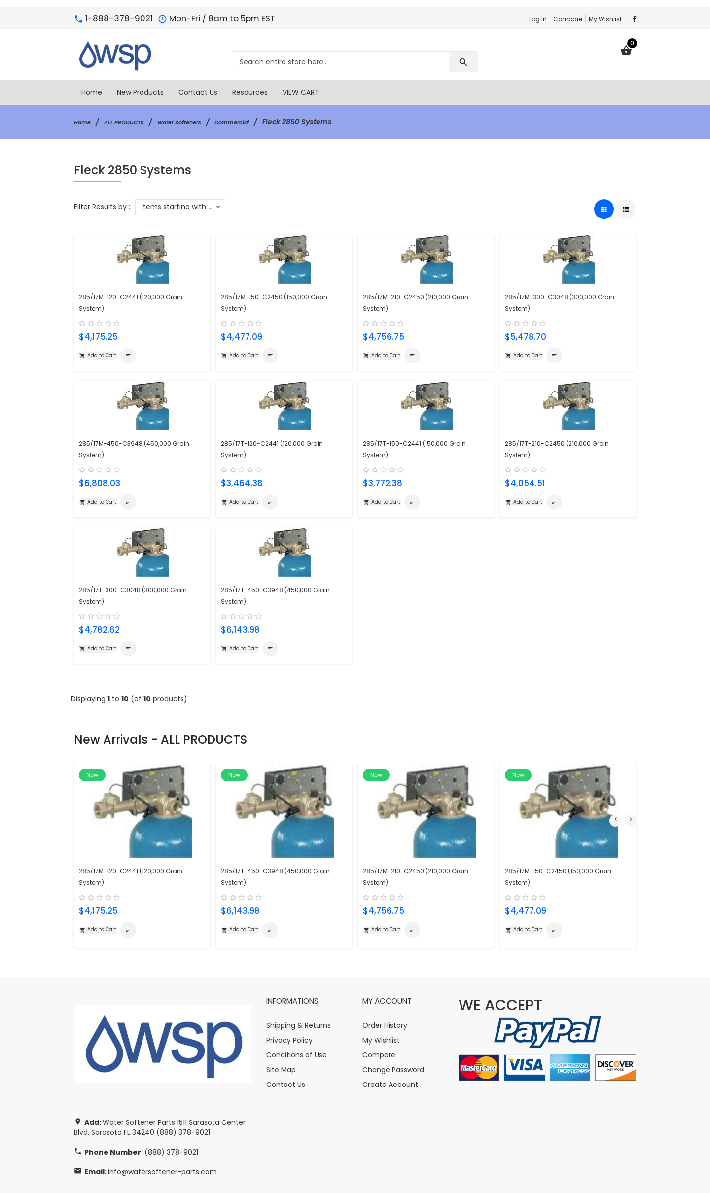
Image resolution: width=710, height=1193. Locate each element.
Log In (538, 19)
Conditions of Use (296, 1019)
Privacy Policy (289, 1005)
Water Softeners (201, 122)
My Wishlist (605, 19)
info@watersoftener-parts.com (162, 1137)
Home (84, 122)
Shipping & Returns (298, 990)
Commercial (265, 122)
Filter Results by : (102, 207)
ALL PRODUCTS (133, 122)
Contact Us (285, 1049)
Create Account (390, 1049)
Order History (384, 990)
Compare (567, 19)
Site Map (281, 1034)
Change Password (393, 1034)
